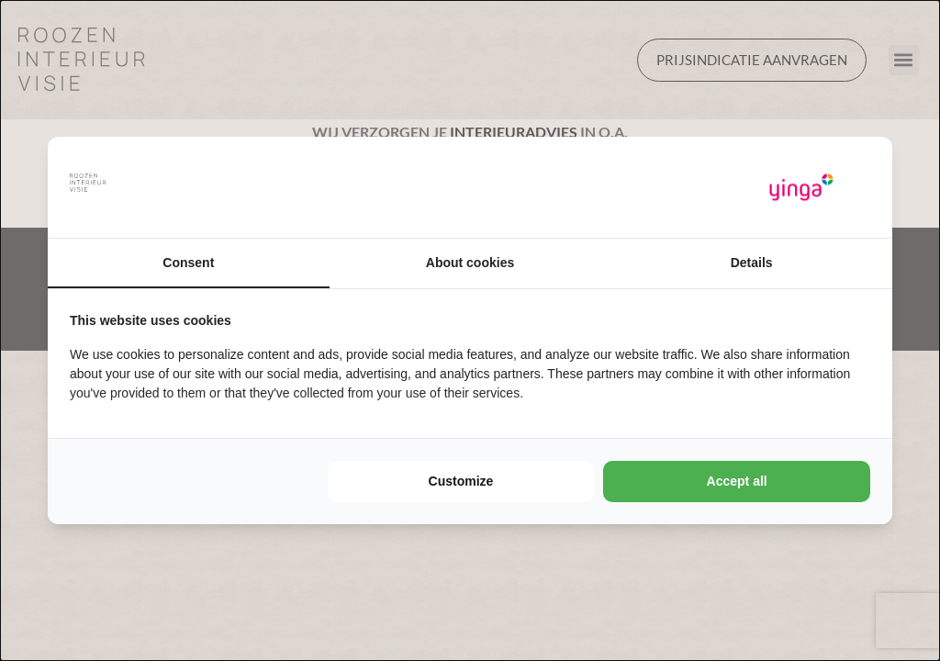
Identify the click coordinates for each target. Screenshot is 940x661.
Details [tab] (752, 262)
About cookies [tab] (470, 262)
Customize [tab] (461, 481)
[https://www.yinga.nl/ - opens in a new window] (801, 188)
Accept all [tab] (737, 481)
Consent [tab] (188, 262)
